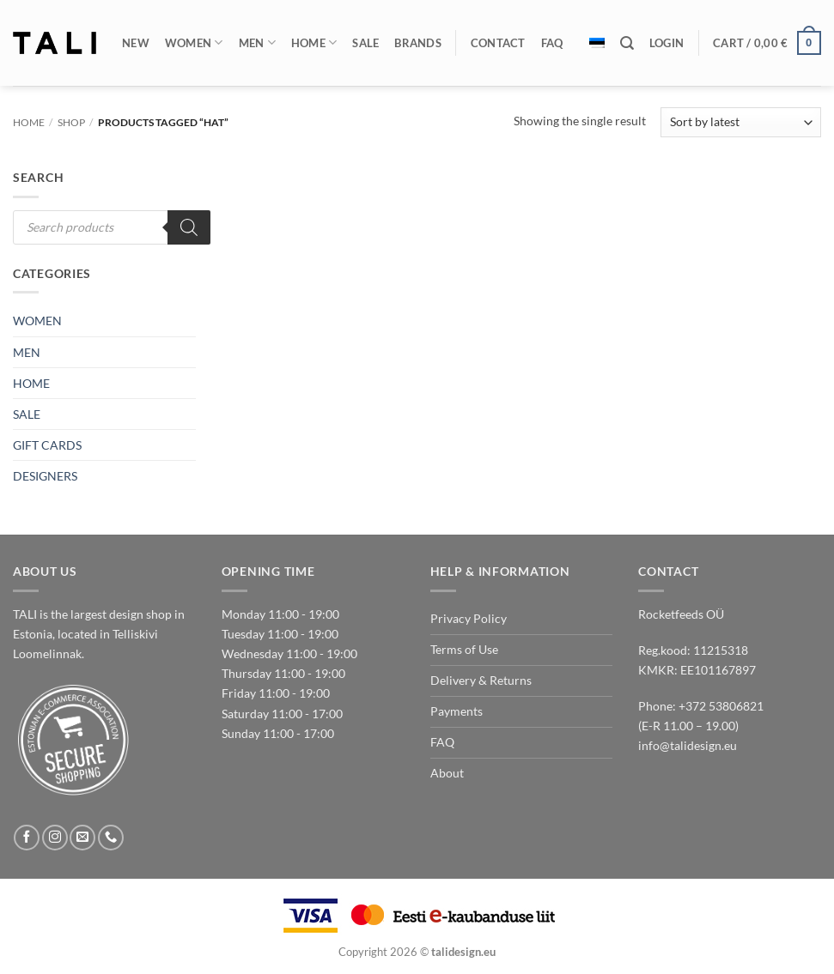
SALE (26, 414)
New (135, 43)
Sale (365, 43)
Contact (498, 43)
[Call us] (111, 837)
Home (314, 42)
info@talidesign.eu (687, 745)
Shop (71, 122)
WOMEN (37, 320)
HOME (31, 383)
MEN (26, 352)
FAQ (552, 43)
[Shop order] (741, 122)
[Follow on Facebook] (27, 837)
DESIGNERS (45, 476)
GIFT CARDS (47, 445)
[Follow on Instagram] (55, 837)
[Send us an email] (82, 837)
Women (194, 42)
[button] (666, 42)
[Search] (627, 43)
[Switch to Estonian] (597, 43)
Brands (417, 43)
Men (257, 42)
